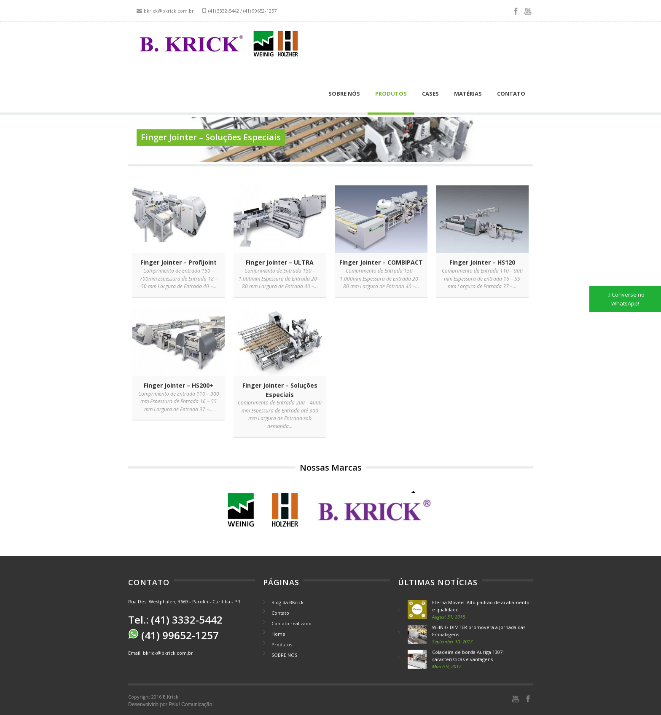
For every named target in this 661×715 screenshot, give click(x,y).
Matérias (468, 93)
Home (278, 634)
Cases (430, 93)
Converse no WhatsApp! (628, 299)
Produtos (391, 93)
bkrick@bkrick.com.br (168, 653)
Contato (511, 93)
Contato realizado (291, 623)
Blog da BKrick (287, 602)
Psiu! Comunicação (190, 704)
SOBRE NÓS (344, 93)
